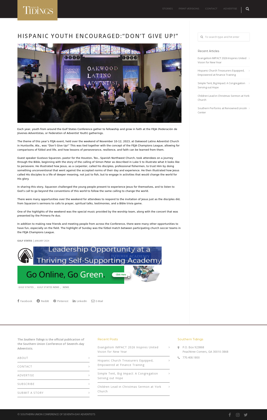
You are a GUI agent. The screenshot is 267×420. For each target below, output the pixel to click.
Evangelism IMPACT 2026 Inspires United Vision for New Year (222, 60)
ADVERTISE (230, 8)
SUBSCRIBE (25, 384)
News (66, 287)
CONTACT (211, 8)
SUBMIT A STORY (30, 393)
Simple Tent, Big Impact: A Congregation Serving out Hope (221, 85)
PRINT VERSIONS (189, 8)
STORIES (167, 8)
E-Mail (97, 301)
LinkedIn (80, 301)
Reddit (43, 301)
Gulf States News (48, 287)
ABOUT (22, 358)
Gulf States (26, 287)
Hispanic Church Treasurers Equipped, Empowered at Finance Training (221, 73)
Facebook (24, 301)
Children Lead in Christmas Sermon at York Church (223, 98)
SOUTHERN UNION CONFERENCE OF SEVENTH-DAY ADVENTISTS (57, 414)
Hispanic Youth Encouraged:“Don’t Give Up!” (97, 36)
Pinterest (60, 301)
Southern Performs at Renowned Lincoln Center (222, 110)
